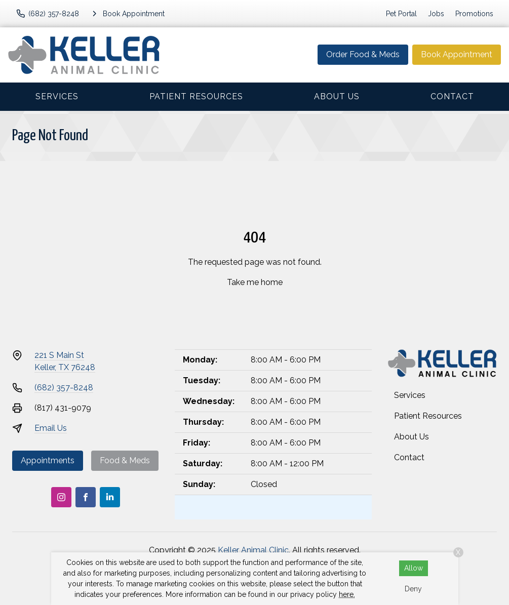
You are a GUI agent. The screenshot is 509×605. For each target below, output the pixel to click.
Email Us (50, 428)
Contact (452, 96)
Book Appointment (456, 54)
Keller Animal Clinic (253, 550)
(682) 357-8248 (63, 387)
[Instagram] (61, 497)
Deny (413, 589)
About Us (337, 96)
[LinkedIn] (110, 497)
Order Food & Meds (363, 54)
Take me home (255, 282)
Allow (413, 568)
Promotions (474, 14)
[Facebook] (85, 497)
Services (57, 96)
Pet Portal (401, 14)
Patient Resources (196, 96)
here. (347, 594)
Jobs (436, 14)
